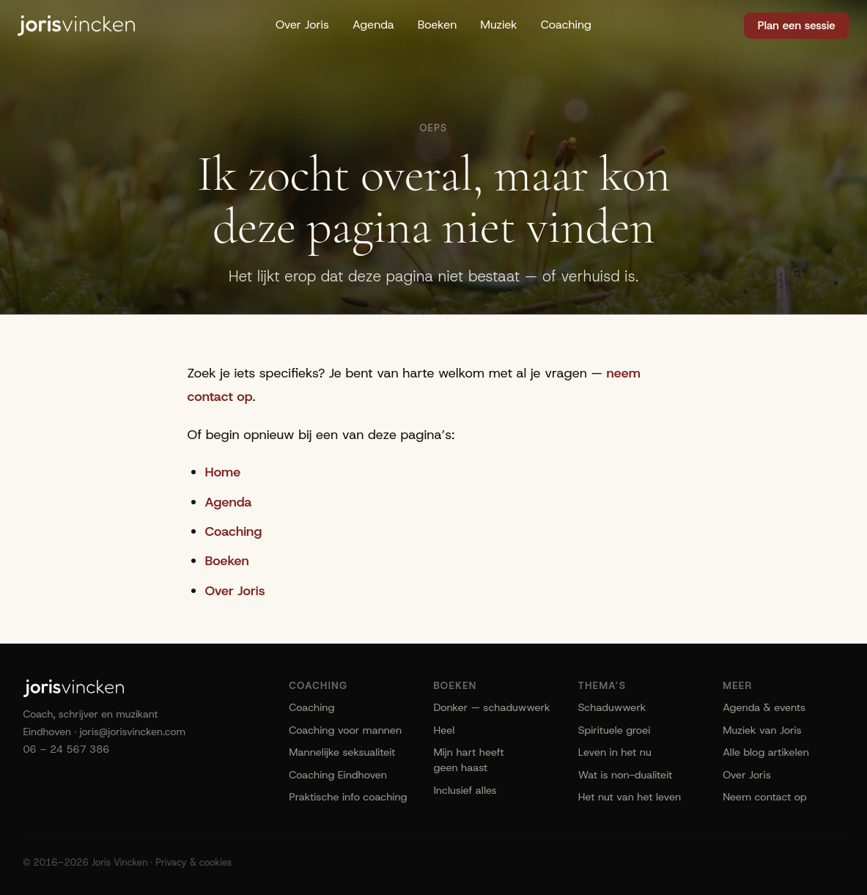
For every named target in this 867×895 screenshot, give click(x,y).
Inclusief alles (464, 790)
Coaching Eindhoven (338, 774)
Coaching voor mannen (345, 730)
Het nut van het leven (629, 796)
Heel (443, 730)
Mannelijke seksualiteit (342, 752)
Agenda (373, 24)
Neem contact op (765, 796)
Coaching (566, 24)
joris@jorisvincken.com (133, 731)
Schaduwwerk (612, 707)
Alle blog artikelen (766, 752)
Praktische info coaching (348, 796)
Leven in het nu (615, 752)
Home (223, 472)
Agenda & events (764, 707)
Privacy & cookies (193, 862)
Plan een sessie (796, 25)
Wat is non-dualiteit (625, 774)
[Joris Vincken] (76, 25)
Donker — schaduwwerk (491, 707)
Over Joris (302, 24)
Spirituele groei (614, 730)
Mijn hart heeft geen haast (468, 760)
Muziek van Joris (762, 730)
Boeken (437, 24)
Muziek (498, 24)
